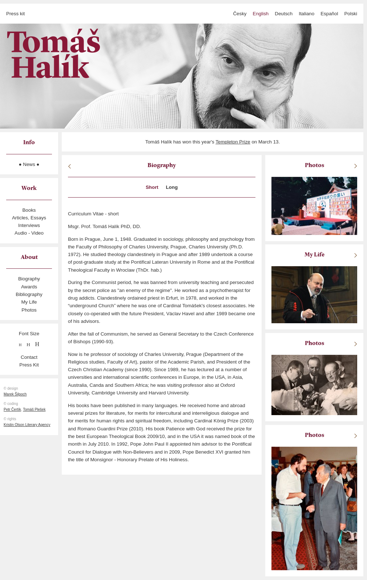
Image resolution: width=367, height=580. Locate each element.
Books (29, 210)
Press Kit (29, 365)
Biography (29, 278)
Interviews (29, 225)
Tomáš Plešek (34, 409)
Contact (29, 357)
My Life (29, 302)
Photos (29, 310)
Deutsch (284, 13)
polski (350, 13)
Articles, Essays (29, 217)
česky (239, 13)
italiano (306, 13)
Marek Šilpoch (15, 394)
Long (172, 187)
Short (152, 187)
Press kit (15, 13)
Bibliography (29, 294)
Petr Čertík (12, 409)
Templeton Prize (232, 142)
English (261, 13)
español (329, 13)
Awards (29, 286)
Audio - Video (29, 233)
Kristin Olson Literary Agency (27, 425)
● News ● (29, 164)
